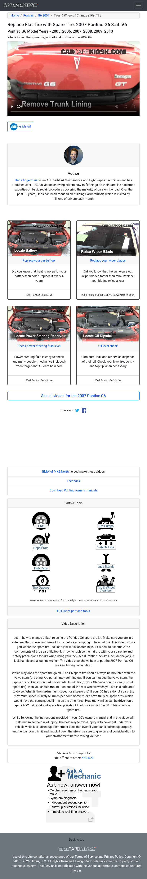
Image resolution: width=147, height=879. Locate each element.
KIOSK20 (88, 758)
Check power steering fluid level (39, 346)
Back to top (76, 839)
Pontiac (28, 15)
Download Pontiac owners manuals (74, 490)
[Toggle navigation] (138, 5)
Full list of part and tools (73, 611)
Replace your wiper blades (108, 260)
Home (15, 15)
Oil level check (108, 346)
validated (20, 127)
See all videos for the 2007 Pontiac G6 (73, 396)
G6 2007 (43, 15)
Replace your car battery (39, 260)
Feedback (73, 481)
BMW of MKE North (55, 471)
